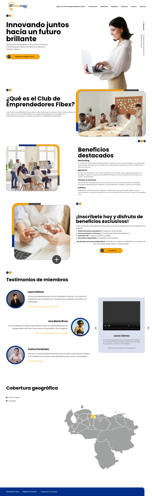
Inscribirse (112, 250)
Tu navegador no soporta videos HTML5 (121, 315)
